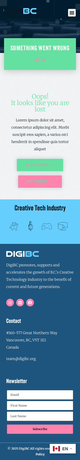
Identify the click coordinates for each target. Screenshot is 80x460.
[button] (72, 13)
